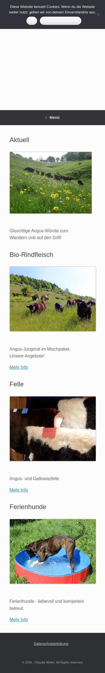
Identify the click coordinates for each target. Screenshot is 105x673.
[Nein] (98, 14)
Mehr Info (19, 367)
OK (31, 21)
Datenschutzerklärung (51, 644)
